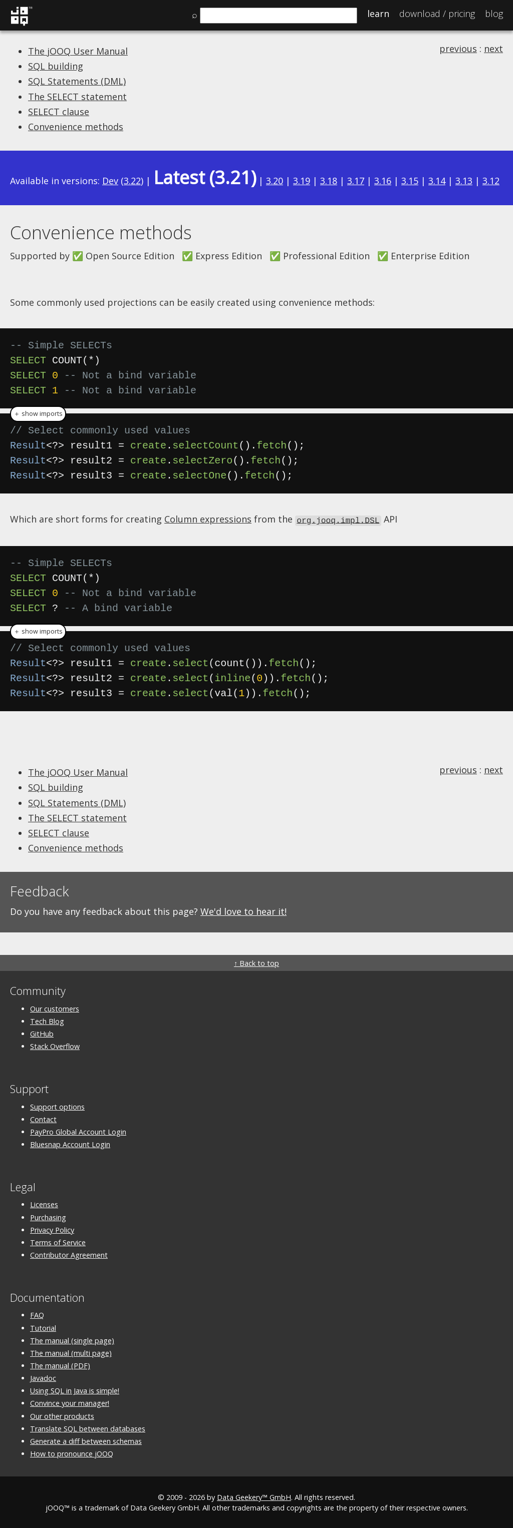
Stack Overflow (55, 1046)
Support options (57, 1106)
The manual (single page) (72, 1339)
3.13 (463, 181)
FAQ (37, 1314)
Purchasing (48, 1216)
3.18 (328, 181)
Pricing (437, 14)
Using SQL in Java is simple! (74, 1390)
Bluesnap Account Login (70, 1143)
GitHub (42, 1033)
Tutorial (43, 1327)
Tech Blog (47, 1020)
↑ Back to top (256, 962)
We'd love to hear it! (243, 911)
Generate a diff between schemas (86, 1440)
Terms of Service (58, 1241)
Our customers (54, 1007)
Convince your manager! (69, 1402)
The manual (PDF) (60, 1364)
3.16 (382, 181)
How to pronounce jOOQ (71, 1453)
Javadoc (43, 1377)
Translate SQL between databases (87, 1427)
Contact (43, 1118)
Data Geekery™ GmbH (254, 1496)
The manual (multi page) (71, 1352)
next (493, 49)
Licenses (44, 1204)
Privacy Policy (52, 1229)
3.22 (132, 181)
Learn (378, 14)
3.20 (274, 181)
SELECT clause (58, 112)
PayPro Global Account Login (78, 1131)
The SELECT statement (77, 97)
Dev (110, 181)
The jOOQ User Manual (78, 51)
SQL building (55, 66)
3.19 (301, 181)
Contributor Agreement (69, 1254)
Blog (494, 14)
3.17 (355, 181)
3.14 (436, 181)
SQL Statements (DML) (77, 81)
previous (458, 49)
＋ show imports (38, 413)
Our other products (62, 1415)
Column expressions (207, 519)
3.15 (409, 181)
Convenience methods (75, 127)
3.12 (490, 181)
